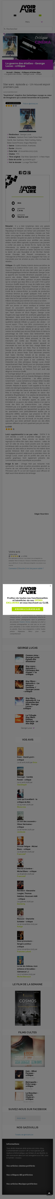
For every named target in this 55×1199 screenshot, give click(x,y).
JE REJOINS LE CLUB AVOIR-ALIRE (27, 609)
